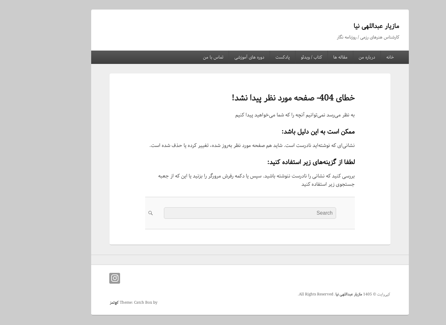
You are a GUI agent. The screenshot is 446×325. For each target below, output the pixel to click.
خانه (363, 57)
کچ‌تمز (87, 302)
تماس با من (186, 57)
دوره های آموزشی (222, 57)
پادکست (255, 57)
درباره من (340, 57)
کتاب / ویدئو (284, 57)
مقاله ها (313, 57)
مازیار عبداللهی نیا (349, 26)
